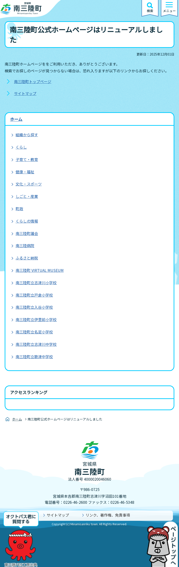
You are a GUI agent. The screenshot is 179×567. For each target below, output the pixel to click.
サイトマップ (25, 93)
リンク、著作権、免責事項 (108, 515)
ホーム (16, 119)
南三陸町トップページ (32, 81)
